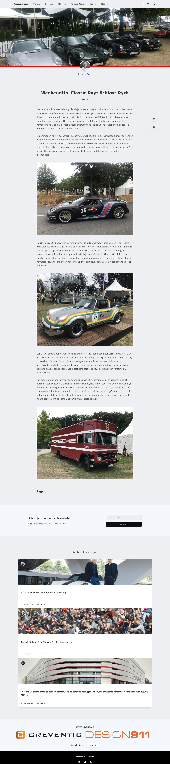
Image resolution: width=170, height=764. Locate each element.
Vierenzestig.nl (21, 3)
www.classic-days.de (87, 398)
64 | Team (62, 3)
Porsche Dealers (78, 3)
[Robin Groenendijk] (23, 663)
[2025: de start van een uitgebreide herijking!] (85, 596)
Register (93, 3)
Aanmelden (80, 756)
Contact (92, 745)
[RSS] (91, 762)
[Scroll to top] (154, 110)
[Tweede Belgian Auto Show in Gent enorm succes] (85, 646)
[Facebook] (154, 127)
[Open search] (148, 4)
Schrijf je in (124, 524)
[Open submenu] (115, 4)
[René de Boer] (85, 67)
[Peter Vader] (23, 564)
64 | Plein (49, 3)
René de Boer (85, 74)
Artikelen (37, 3)
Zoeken (91, 756)
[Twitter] (154, 119)
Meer (105, 4)
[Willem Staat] (23, 613)
